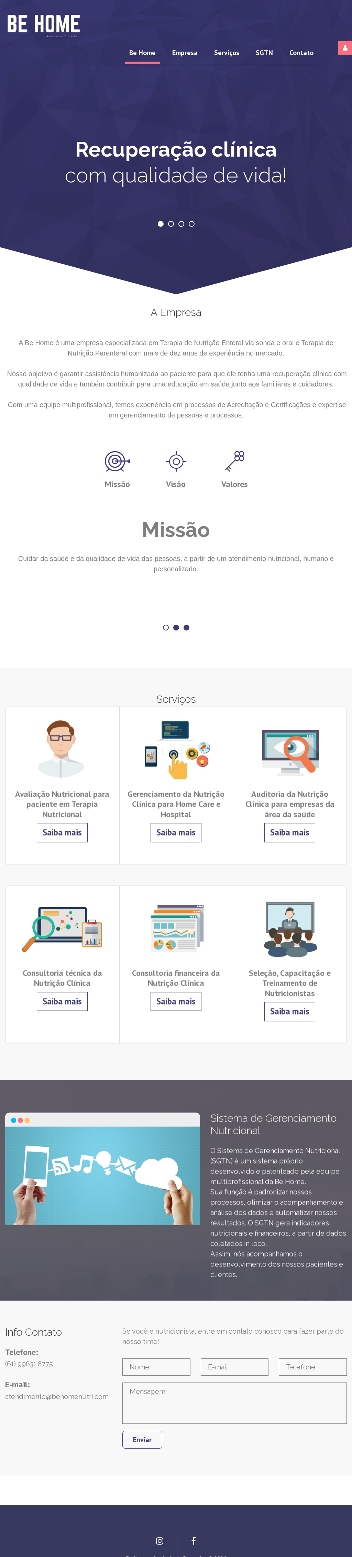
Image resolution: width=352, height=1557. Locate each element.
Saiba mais (62, 822)
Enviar (142, 1439)
